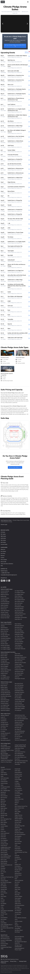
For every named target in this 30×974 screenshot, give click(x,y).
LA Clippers (3, 675)
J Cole (2, 907)
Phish (16, 860)
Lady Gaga (17, 777)
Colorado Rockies (5, 640)
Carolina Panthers (5, 598)
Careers (2, 557)
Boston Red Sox (4, 631)
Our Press (3, 553)
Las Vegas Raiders (19, 590)
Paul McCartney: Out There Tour (21, 853)
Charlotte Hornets (5, 659)
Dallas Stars (3, 698)
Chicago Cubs (4, 633)
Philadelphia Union (19, 724)
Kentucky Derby (4, 943)
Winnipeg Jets (18, 710)
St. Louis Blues (18, 697)
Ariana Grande (4, 783)
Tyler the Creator (18, 921)
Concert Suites (4, 544)
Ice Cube (3, 900)
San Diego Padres (19, 636)
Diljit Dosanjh (4, 863)
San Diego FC (18, 729)
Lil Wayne (17, 783)
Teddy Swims (18, 903)
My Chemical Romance (20, 834)
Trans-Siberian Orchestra (20, 917)
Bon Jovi (3, 811)
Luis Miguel (17, 792)
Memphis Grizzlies (5, 678)
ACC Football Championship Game (5, 746)
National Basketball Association (8, 652)
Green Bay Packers (5, 610)
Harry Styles (3, 896)
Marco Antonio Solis (19, 808)
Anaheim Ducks (4, 683)
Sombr (16, 891)
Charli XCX (3, 836)
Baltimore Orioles (5, 629)
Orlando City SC (18, 722)
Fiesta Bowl (17, 750)
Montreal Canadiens (5, 708)
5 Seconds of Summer (6, 769)
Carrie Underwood (5, 833)
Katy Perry (3, 931)
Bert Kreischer (4, 797)
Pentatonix (17, 857)
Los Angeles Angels (5, 647)
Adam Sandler (4, 774)
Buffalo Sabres (4, 687)
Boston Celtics (4, 655)
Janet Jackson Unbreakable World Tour (7, 911)
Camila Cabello (4, 826)
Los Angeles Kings (5, 705)
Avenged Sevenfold (5, 787)
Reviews (3, 555)
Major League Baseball (6, 622)
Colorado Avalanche (5, 694)
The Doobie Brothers (19, 905)
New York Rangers (19, 687)
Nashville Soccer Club (20, 715)
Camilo (2, 827)
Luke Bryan (17, 795)
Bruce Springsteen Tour (6, 819)
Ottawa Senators (19, 688)
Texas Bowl (17, 764)
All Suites (3, 532)
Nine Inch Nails (18, 841)
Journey (2, 921)
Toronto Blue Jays (19, 647)
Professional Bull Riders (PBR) (6, 948)
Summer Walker (18, 896)
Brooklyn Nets (4, 657)
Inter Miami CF (4, 735)
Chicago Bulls (4, 661)
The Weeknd (18, 910)
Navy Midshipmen (19, 753)
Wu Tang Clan (18, 926)
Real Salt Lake (18, 727)
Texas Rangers (18, 645)
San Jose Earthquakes (20, 731)
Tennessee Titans (19, 615)
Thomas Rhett (18, 912)
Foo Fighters (3, 885)
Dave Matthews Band (6, 856)
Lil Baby (16, 781)
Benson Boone (4, 795)
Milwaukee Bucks (19, 655)
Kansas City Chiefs (5, 617)
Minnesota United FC (5, 740)
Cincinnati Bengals (5, 601)
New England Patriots (20, 599)
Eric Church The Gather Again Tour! (6, 883)
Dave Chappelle (4, 854)
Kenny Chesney (18, 776)
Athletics (3, 625)
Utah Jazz (17, 676)
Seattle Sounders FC (19, 733)
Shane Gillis (17, 887)
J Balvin (2, 905)
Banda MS (3, 794)
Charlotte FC (3, 720)
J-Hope (2, 908)
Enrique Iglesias (4, 880)
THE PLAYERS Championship (18, 939)
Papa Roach (17, 848)
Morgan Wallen (18, 829)
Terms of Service (4, 961)
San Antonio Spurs (19, 673)
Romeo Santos (18, 875)
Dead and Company (5, 857)
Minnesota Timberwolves (20, 657)
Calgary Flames (4, 689)
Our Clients (3, 551)
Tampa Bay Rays (19, 643)
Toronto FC (17, 738)
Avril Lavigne (4, 788)
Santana (17, 884)
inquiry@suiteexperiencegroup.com (9, 574)
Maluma (17, 802)
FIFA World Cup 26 (5, 938)
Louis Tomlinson (18, 790)
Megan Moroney (18, 815)
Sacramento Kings (19, 671)
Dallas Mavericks (5, 664)
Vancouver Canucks (19, 704)
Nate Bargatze (18, 836)
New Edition (17, 838)
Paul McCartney (18, 850)
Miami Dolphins (18, 596)
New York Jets (18, 605)
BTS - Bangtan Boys (5, 790)
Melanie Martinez (19, 818)
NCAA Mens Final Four (20, 751)
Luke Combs (17, 797)
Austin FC (3, 717)
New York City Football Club (21, 718)
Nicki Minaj (17, 839)
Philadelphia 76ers (19, 666)
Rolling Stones (18, 873)
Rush (16, 878)
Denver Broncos (4, 607)
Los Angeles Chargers (20, 592)
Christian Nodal (4, 843)
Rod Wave (17, 871)
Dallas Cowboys (4, 605)
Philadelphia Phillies (19, 632)
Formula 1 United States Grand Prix (6, 941)
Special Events (4, 935)
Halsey (2, 894)
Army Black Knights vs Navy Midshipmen (7, 751)
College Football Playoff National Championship (20, 745)
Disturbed (3, 868)
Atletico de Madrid (5, 936)
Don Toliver (3, 871)
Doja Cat (3, 870)
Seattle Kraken (10, 11)
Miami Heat (17, 653)
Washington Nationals (20, 648)
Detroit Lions (4, 608)
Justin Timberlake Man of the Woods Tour (6, 925)
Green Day (3, 891)
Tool (16, 916)
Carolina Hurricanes (5, 690)
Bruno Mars (3, 820)
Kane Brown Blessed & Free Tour (7, 928)
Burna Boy (3, 824)
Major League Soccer (5, 713)
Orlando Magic (18, 664)
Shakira (16, 885)
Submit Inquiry (4, 570)
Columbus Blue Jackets (6, 696)
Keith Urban (17, 770)
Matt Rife (17, 813)
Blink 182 (3, 810)
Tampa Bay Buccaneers (20, 613)
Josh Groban (3, 919)
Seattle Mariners (18, 639)
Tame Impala (18, 898)
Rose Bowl (17, 759)
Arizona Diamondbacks (6, 624)
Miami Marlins (18, 623)
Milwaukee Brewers (19, 625)
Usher (16, 923)
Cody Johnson (4, 845)
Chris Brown (3, 838)
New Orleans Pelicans (20, 659)
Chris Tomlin (3, 842)
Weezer (16, 924)
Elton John (3, 878)
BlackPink (3, 806)
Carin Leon (3, 831)
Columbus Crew (4, 726)
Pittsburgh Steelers (19, 608)
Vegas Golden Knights (20, 706)
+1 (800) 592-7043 (5, 572)
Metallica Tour (18, 820)
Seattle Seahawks (19, 612)
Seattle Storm (17, 11)
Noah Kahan (18, 843)
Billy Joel (3, 803)
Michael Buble (18, 822)
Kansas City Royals (5, 645)
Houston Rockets (5, 671)
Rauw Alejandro (18, 868)
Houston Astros (4, 643)
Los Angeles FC (4, 738)
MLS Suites (3, 542)
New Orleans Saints (19, 601)
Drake (2, 873)
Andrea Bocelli (4, 781)
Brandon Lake (4, 815)
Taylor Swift (17, 901)
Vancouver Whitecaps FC (20, 740)
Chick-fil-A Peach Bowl (6, 762)
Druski (2, 875)
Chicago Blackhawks (5, 692)
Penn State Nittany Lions (20, 757)
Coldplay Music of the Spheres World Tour (6, 848)
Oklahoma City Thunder (20, 662)
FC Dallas (3, 731)
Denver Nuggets (4, 666)
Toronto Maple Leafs (19, 701)
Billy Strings (3, 804)
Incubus (2, 901)
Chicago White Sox (5, 634)
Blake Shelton (4, 808)
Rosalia (16, 876)
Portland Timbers (19, 725)
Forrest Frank (4, 887)
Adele (2, 776)
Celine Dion (3, 835)
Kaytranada (17, 769)
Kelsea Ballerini (18, 772)
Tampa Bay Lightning (20, 699)
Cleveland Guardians (5, 638)
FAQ (2, 565)
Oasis (16, 845)
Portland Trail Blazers (20, 669)
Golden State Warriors (6, 670)
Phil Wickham (18, 859)
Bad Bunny (3, 792)
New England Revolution (20, 717)
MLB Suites (3, 538)
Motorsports (3, 945)
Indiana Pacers (4, 673)
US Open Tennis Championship (18, 945)
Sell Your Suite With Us (15, 467)
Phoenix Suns (18, 667)
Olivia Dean (17, 846)
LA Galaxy (3, 736)
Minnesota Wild (4, 707)
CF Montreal (3, 719)
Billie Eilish (3, 801)
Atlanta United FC (5, 715)
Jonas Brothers (4, 917)
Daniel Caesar (4, 852)
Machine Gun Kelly (19, 799)
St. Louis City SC (18, 736)
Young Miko (17, 928)
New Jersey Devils (19, 683)
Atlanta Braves (4, 627)
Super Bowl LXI (18, 619)
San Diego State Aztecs (20, 762)
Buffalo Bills (3, 596)
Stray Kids (17, 894)
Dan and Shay (4, 850)
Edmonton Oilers (4, 701)
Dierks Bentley (4, 861)
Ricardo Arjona (18, 869)
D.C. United (3, 727)
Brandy (2, 817)
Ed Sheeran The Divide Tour (7, 877)
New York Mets (18, 629)
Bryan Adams (4, 822)
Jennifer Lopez (4, 914)
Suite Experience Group (6, 520)
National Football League (6, 589)
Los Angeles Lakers (5, 677)
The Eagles (17, 907)
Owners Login (4, 524)
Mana (16, 804)
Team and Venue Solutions (7, 563)
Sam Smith (17, 882)
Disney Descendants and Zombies (6, 865)
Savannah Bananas (19, 936)
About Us (3, 549)
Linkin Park (17, 785)
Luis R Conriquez (18, 793)
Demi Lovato (4, 859)
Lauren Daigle (18, 779)
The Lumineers (18, 908)
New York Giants (18, 603)
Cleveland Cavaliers (5, 662)
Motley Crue (17, 831)
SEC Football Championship (21, 760)
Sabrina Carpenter (19, 880)
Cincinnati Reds (4, 636)
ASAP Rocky (4, 772)
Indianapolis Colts (5, 614)
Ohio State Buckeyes (19, 755)
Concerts (3, 767)
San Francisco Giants (19, 638)
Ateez (2, 785)
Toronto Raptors (18, 675)
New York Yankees (19, 630)
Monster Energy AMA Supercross (20, 826)
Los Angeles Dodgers (5, 649)
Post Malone (18, 866)
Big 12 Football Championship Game (5, 754)
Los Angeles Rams (19, 594)
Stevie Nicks (17, 893)
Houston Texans (4, 612)
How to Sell (3, 561)
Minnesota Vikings (19, 597)
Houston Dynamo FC (5, 733)
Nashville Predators (5, 710)
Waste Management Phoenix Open (19, 949)
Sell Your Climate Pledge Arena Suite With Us (15, 45)
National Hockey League (6, 682)
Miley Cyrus (17, 824)
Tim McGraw (18, 914)
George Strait (4, 889)
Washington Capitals (20, 708)
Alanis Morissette (5, 778)
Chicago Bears (4, 600)
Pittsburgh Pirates (19, 634)
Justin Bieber (4, 922)
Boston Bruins (4, 685)
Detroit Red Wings (5, 699)
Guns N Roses (4, 893)
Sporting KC (17, 734)
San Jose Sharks (18, 694)
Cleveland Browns (5, 603)
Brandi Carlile (4, 813)
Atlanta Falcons (4, 592)
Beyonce (3, 799)
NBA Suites (3, 536)
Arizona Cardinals (5, 591)
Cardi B (2, 829)
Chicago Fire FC (4, 722)
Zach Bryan (17, 932)
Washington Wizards (20, 678)
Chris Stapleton (4, 840)
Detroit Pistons (4, 668)
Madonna (17, 800)
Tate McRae (17, 900)
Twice (16, 919)
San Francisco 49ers (19, 610)
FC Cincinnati (4, 729)
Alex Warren (4, 779)
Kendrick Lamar (18, 774)
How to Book (4, 559)
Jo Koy (2, 915)
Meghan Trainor (18, 816)
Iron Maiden (3, 903)
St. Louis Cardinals (19, 641)
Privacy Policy (13, 961)
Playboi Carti (18, 864)
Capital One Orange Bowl (7, 760)
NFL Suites (3, 534)
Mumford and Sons (19, 832)
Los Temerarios (18, 788)
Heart (2, 898)
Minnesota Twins (19, 627)
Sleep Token (17, 889)
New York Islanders (19, 685)
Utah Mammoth (18, 703)
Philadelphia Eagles (19, 606)
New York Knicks (18, 660)
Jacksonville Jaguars (5, 616)
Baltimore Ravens (5, 594)
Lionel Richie (18, 786)
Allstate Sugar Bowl (5, 748)
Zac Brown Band (18, 930)
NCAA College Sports (5, 743)
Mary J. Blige (17, 811)
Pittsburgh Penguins (19, 692)
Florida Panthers (4, 703)
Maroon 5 (17, 809)
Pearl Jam (17, 855)
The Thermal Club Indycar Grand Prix (21, 942)
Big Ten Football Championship (4, 757)
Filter (27, 52)
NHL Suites (3, 540)
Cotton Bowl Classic (19, 748)
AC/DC (2, 771)
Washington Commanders (21, 617)
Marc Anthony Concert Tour (21, 806)
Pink (16, 862)
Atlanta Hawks (4, 654)
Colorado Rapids (4, 724)
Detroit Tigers (4, 641)
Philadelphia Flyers (19, 690)
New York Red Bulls (19, 720)
